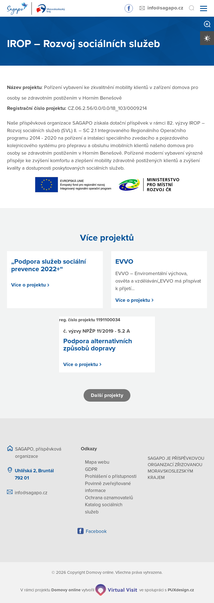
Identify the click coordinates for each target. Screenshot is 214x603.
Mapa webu (97, 462)
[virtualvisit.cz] (116, 590)
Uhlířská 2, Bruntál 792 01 (34, 474)
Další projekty (107, 395)
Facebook (96, 531)
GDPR (91, 469)
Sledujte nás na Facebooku (129, 8)
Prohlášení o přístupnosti (111, 476)
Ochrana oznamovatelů (109, 498)
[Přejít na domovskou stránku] (37, 8)
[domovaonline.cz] (66, 590)
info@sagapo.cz (165, 8)
